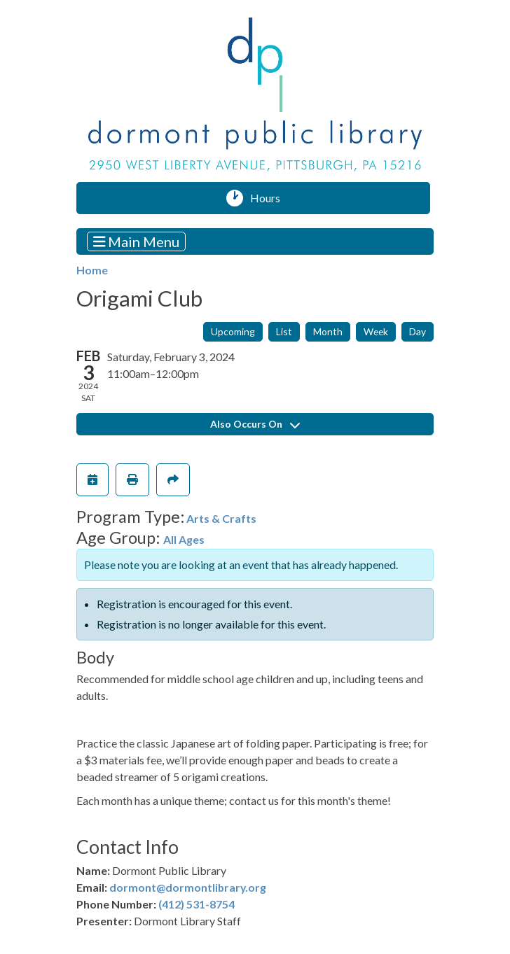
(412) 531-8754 (196, 904)
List (284, 331)
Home (92, 269)
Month (328, 331)
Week (376, 331)
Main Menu (136, 241)
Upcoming (233, 331)
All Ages (184, 539)
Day (417, 331)
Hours (270, 198)
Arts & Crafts (221, 518)
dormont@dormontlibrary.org (187, 887)
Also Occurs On (255, 424)
